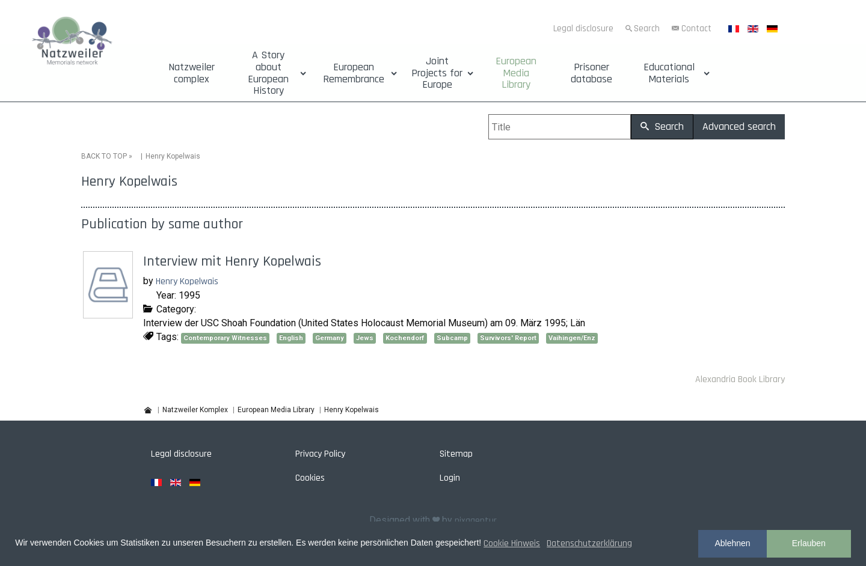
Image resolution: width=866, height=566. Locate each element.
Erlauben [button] (809, 543)
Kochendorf (405, 338)
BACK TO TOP (104, 156)
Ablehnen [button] (732, 543)
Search (647, 28)
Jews (364, 338)
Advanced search (739, 126)
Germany (329, 338)
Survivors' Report (508, 338)
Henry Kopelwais (187, 281)
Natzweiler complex (191, 73)
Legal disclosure (583, 28)
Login (450, 478)
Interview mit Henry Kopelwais (232, 261)
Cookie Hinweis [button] (512, 543)
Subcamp (452, 338)
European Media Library (516, 73)
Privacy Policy (320, 454)
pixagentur (476, 520)
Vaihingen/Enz (571, 338)
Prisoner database (591, 73)
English (291, 338)
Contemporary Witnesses (225, 338)
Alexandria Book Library (740, 379)
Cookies (310, 478)
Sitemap (456, 454)
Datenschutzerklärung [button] (589, 543)
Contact (696, 28)
